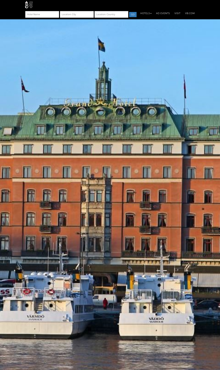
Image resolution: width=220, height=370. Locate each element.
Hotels (146, 16)
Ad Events (163, 16)
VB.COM (190, 16)
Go (133, 17)
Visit (177, 16)
